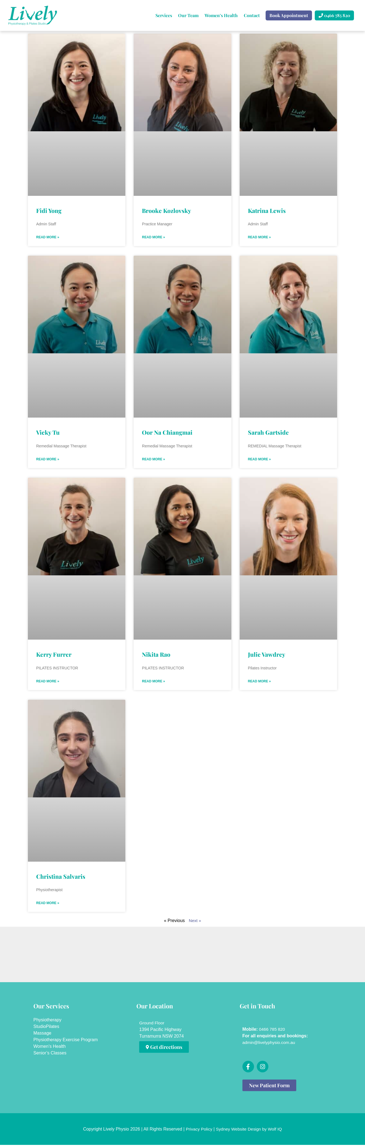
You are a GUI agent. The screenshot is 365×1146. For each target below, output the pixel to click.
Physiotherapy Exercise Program (65, 1040)
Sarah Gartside (268, 432)
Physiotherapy (47, 1021)
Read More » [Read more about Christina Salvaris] (47, 904)
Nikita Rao (156, 655)
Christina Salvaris (60, 877)
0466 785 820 (272, 1030)
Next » (195, 921)
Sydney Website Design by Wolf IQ (249, 1130)
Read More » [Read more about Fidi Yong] (47, 237)
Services (163, 15)
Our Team (188, 15)
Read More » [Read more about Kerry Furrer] (47, 682)
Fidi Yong (49, 210)
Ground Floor (152, 1024)
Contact (252, 15)
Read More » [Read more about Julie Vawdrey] (259, 682)
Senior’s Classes (49, 1054)
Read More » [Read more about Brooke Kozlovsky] (153, 237)
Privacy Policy (198, 1130)
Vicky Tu (48, 432)
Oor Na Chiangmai (167, 432)
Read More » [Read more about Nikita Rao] (153, 682)
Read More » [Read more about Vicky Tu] (47, 460)
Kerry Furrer (54, 655)
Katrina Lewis (267, 210)
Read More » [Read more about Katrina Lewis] (259, 237)
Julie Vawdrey (266, 655)
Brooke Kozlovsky (166, 210)
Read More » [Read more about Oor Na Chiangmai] (153, 460)
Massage (42, 1034)
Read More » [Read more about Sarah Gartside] (259, 460)
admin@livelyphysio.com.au (269, 1043)
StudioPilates (46, 1027)
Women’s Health (221, 15)
